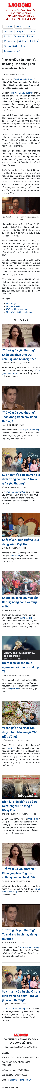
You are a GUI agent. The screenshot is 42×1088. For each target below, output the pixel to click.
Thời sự (31, 31)
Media (18, 26)
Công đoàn (19, 36)
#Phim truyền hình (14, 306)
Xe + (23, 46)
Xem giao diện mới (12, 51)
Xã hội (27, 26)
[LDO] (21, 336)
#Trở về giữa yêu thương (16, 309)
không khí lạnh (26, 618)
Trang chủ (8, 26)
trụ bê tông (33, 819)
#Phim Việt (11, 303)
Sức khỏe (23, 41)
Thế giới (30, 36)
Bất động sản (9, 41)
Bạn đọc (7, 36)
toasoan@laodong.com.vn (19, 1080)
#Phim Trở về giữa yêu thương (19, 312)
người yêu (14, 688)
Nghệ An (12, 748)
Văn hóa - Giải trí (11, 46)
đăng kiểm (15, 555)
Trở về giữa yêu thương (24, 79)
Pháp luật (21, 31)
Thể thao (34, 41)
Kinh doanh (9, 31)
